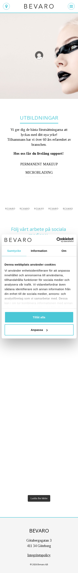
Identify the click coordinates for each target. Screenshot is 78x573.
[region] (39, 55)
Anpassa (39, 329)
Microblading (39, 172)
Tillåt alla (39, 317)
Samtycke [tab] (14, 250)
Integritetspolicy (39, 555)
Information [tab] (39, 250)
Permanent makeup (39, 164)
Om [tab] (64, 250)
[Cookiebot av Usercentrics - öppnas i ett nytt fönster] (56, 239)
